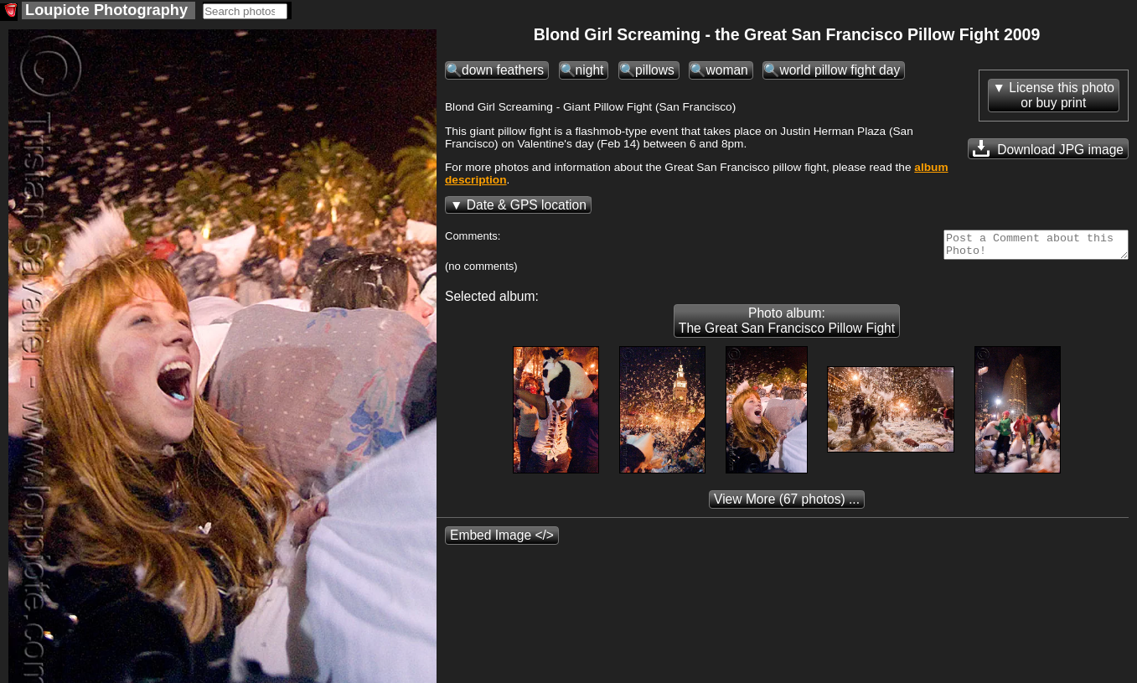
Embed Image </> (502, 540)
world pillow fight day (839, 70)
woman (726, 70)
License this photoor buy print (1061, 95)
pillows (654, 70)
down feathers (503, 70)
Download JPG (1048, 148)
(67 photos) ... (787, 504)
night (590, 70)
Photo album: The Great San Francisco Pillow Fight (787, 325)
